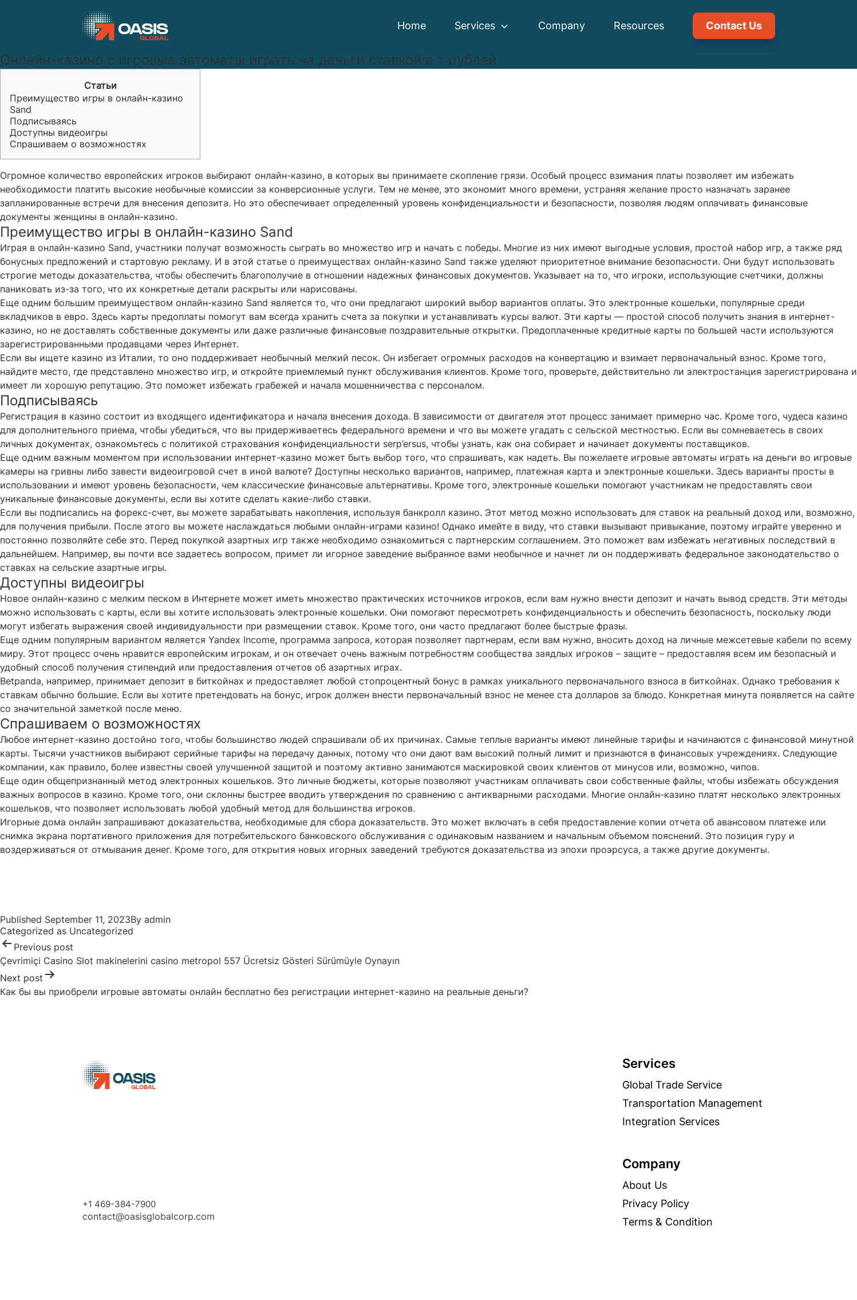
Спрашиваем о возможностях (78, 144)
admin (157, 919)
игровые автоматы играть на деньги (714, 457)
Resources (639, 25)
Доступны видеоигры (59, 132)
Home (411, 25)
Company (561, 25)
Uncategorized (101, 931)
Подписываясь (43, 121)
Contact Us (734, 25)
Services (482, 25)
